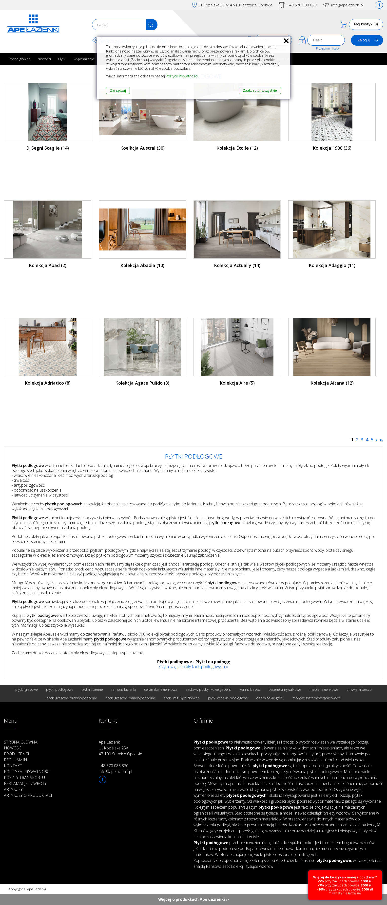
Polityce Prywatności (182, 76)
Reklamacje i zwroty (25, 783)
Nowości (44, 58)
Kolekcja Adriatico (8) (48, 383)
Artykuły (13, 789)
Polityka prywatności (27, 771)
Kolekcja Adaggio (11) (332, 265)
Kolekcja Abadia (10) (142, 265)
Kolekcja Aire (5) (237, 383)
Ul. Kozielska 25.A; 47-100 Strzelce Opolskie (235, 4)
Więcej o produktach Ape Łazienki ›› (193, 899)
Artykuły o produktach (29, 795)
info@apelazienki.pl (347, 4)
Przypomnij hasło (327, 48)
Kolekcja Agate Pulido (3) (142, 383)
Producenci (16, 754)
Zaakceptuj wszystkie (260, 90)
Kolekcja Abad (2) (47, 265)
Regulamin (15, 760)
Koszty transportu (24, 777)
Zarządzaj (118, 90)
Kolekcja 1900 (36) (332, 148)
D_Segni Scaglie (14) (47, 148)
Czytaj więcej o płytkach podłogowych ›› (193, 666)
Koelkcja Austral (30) (142, 148)
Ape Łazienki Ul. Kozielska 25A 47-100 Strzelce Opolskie (120, 748)
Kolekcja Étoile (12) (237, 148)
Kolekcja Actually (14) (237, 265)
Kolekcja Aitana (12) (332, 383)
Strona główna (19, 58)
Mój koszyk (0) (366, 24)
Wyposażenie (84, 58)
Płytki (62, 58)
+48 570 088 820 (302, 4)
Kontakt (13, 765)
